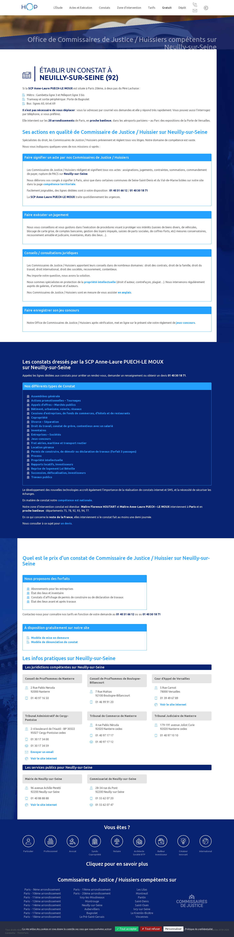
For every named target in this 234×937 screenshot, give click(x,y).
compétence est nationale (75, 500)
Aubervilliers (92, 909)
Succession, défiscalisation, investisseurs (58, 472)
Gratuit (167, 7)
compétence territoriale (59, 184)
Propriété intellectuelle (47, 460)
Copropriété (39, 417)
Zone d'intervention (129, 7)
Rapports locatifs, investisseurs (52, 464)
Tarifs (151, 7)
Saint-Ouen (142, 905)
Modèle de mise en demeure (50, 637)
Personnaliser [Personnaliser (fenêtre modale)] (173, 928)
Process (36, 455)
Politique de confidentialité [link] (199, 929)
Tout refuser (151, 928)
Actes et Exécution (80, 7)
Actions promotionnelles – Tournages (56, 400)
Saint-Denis (142, 901)
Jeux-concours (41, 438)
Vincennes (142, 916)
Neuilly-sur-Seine (92, 905)
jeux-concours (185, 322)
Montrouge (92, 901)
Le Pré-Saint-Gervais (92, 916)
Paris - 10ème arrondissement (42, 893)
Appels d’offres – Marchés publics (53, 404)
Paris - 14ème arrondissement (42, 905)
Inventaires (38, 430)
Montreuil (142, 893)
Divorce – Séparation (45, 421)
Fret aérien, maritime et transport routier (59, 443)
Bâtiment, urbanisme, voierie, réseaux (56, 409)
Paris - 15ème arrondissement (42, 909)
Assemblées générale (45, 396)
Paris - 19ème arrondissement (92, 889)
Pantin (142, 897)
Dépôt (182, 7)
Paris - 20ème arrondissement (92, 893)
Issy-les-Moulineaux (92, 897)
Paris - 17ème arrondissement (42, 913)
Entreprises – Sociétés (46, 434)
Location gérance (42, 447)
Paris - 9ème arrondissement (42, 889)
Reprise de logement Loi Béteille (53, 468)
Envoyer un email (42, 752)
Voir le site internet (173, 704)
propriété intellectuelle (100, 282)
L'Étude (58, 7)
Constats (104, 7)
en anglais (124, 292)
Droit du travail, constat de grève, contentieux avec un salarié (72, 426)
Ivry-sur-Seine (142, 909)
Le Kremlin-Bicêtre (142, 913)
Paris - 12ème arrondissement (42, 901)
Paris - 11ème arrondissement (42, 897)
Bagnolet (92, 913)
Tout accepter (127, 928)
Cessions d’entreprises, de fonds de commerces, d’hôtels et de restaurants (80, 413)
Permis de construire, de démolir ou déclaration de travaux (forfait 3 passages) (83, 451)
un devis (66, 523)
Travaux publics (41, 477)
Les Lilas (142, 889)
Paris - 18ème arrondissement (42, 916)
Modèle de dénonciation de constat (54, 642)
